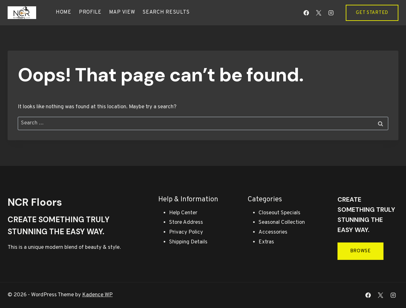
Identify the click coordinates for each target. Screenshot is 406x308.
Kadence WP (97, 295)
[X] (318, 12)
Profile (90, 12)
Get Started (372, 13)
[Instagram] (330, 12)
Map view (122, 12)
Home (63, 12)
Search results (166, 12)
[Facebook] (306, 12)
